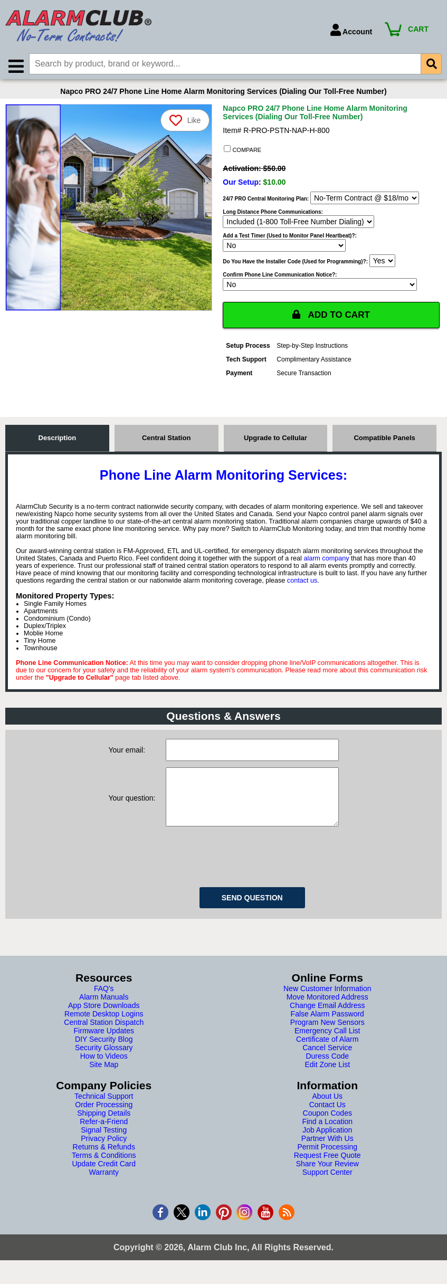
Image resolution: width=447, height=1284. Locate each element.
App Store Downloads (103, 1018)
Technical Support (103, 1109)
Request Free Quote (327, 1168)
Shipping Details (103, 1126)
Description (58, 440)
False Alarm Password (327, 1027)
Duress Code (327, 1069)
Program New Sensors (327, 1035)
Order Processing (103, 1118)
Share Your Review (327, 1177)
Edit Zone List (327, 1077)
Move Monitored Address (327, 1010)
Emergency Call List (327, 1044)
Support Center (327, 1185)
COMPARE (242, 151)
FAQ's (104, 1001)
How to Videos (104, 1069)
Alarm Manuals (103, 1010)
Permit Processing (327, 1160)
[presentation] (246, 868)
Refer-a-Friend (104, 1134)
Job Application (327, 1143)
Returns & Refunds (104, 1160)
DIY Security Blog (103, 1052)
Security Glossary (104, 1061)
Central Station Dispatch (104, 1035)
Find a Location (327, 1134)
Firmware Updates (104, 1044)
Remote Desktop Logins (103, 1027)
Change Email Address (327, 1018)
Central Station (166, 440)
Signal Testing (104, 1143)
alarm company (326, 561)
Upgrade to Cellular (275, 440)
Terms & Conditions (104, 1168)
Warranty (104, 1185)
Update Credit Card (104, 1177)
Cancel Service (327, 1061)
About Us (327, 1109)
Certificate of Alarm (327, 1052)
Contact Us (327, 1118)
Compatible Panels (384, 440)
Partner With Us (327, 1151)
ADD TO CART (331, 317)
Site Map (103, 1077)
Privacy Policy (104, 1151)
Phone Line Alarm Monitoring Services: (223, 477)
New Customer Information (327, 1001)
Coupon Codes (327, 1126)
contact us (302, 583)
